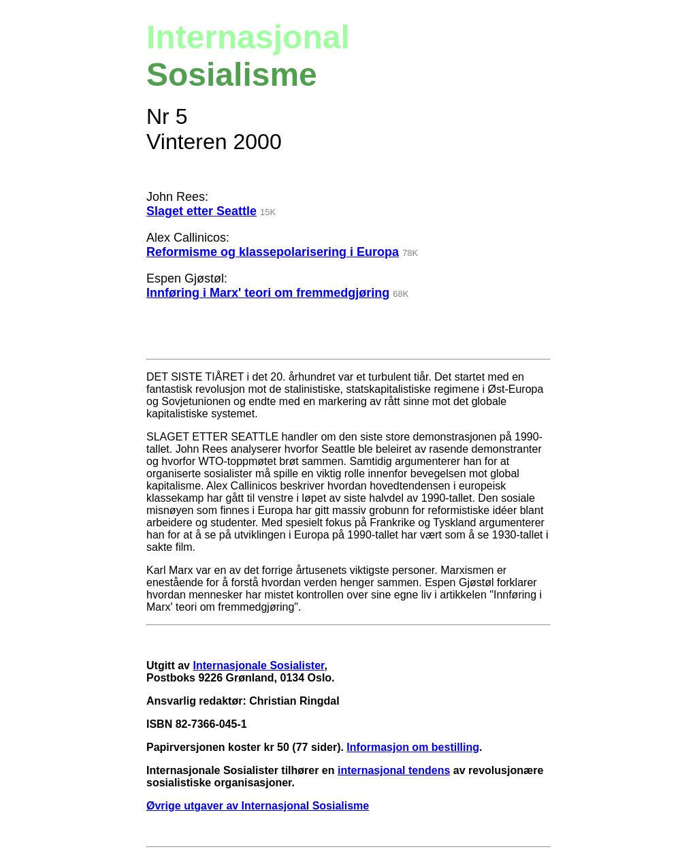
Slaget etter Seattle (201, 211)
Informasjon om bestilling (412, 747)
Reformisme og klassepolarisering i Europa (272, 252)
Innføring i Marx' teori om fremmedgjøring (267, 293)
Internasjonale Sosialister (258, 665)
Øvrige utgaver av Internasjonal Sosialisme (257, 806)
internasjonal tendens (394, 770)
